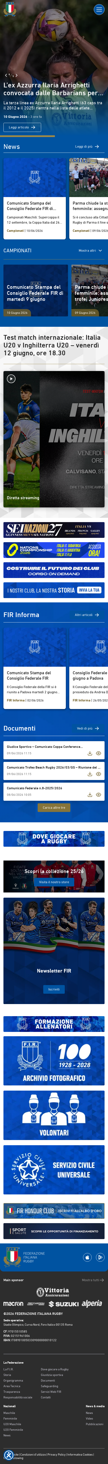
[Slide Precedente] (6, 75)
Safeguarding (49, 1386)
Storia (7, 1375)
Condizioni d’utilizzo (33, 1454)
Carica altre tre (54, 807)
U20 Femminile (13, 1429)
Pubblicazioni (94, 1424)
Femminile (10, 1418)
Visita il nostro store (54, 882)
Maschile (9, 1413)
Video (89, 1418)
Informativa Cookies (80, 1454)
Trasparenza (11, 1391)
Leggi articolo (22, 127)
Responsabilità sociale (17, 1397)
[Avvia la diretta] (54, 379)
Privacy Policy (57, 1454)
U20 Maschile (12, 1424)
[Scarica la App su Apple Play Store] (87, 1257)
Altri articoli (87, 615)
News (7, 1435)
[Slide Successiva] (16, 75)
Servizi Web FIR (51, 1391)
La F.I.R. (8, 1369)
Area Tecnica (11, 1386)
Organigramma (13, 1380)
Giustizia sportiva (52, 1375)
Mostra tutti (93, 1280)
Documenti (48, 1380)
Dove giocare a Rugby (55, 1369)
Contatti (46, 1397)
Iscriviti (54, 989)
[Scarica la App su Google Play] (100, 1257)
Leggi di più (87, 146)
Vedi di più (88, 728)
